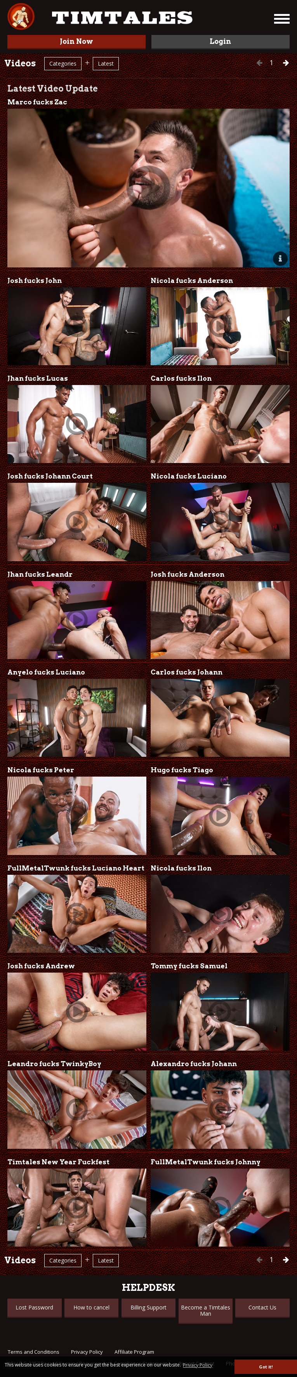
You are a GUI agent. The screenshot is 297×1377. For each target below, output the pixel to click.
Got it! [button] (266, 1367)
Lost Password (34, 1307)
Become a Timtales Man (205, 1310)
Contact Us (262, 1307)
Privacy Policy (87, 1351)
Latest (106, 63)
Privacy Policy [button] (197, 1365)
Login (220, 41)
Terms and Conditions (33, 1351)
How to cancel (91, 1307)
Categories (62, 63)
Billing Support (148, 1307)
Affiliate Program (134, 1351)
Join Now (76, 41)
